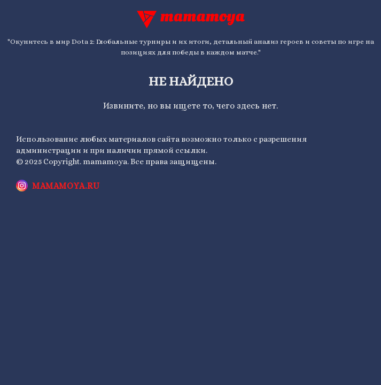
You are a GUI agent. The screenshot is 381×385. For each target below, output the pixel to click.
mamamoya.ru (66, 186)
